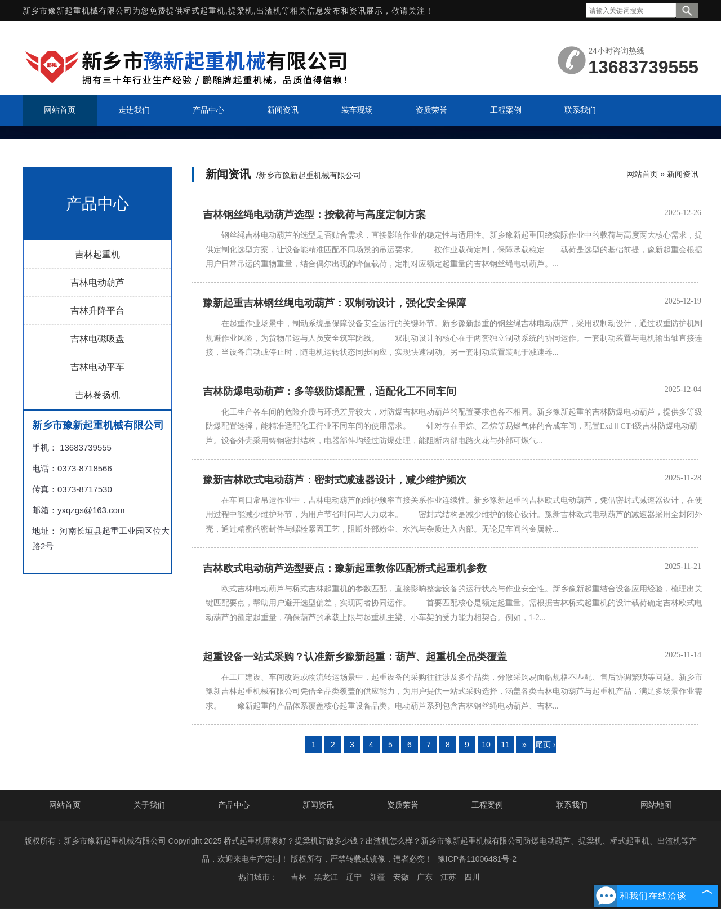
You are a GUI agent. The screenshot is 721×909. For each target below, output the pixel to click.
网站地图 (656, 804)
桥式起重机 (204, 10)
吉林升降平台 (97, 310)
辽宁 (354, 876)
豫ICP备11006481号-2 (477, 858)
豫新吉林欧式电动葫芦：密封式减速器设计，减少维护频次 (334, 479)
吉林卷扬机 (97, 395)
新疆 (377, 876)
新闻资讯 (682, 174)
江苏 (448, 876)
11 (505, 744)
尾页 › (545, 744)
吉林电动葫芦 (97, 282)
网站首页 (642, 174)
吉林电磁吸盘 (97, 339)
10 (486, 744)
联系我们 (572, 804)
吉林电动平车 (97, 367)
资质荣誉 (403, 804)
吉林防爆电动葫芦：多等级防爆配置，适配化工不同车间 (329, 391)
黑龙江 (326, 876)
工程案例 (487, 804)
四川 (472, 876)
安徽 (401, 876)
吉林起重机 (97, 254)
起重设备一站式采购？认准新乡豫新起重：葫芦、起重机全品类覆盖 (355, 656)
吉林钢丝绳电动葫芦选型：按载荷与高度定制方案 (314, 214)
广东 (425, 876)
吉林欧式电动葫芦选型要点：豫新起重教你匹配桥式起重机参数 (345, 568)
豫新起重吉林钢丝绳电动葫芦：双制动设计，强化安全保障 (334, 303)
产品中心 (234, 804)
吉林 (298, 876)
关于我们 (149, 804)
